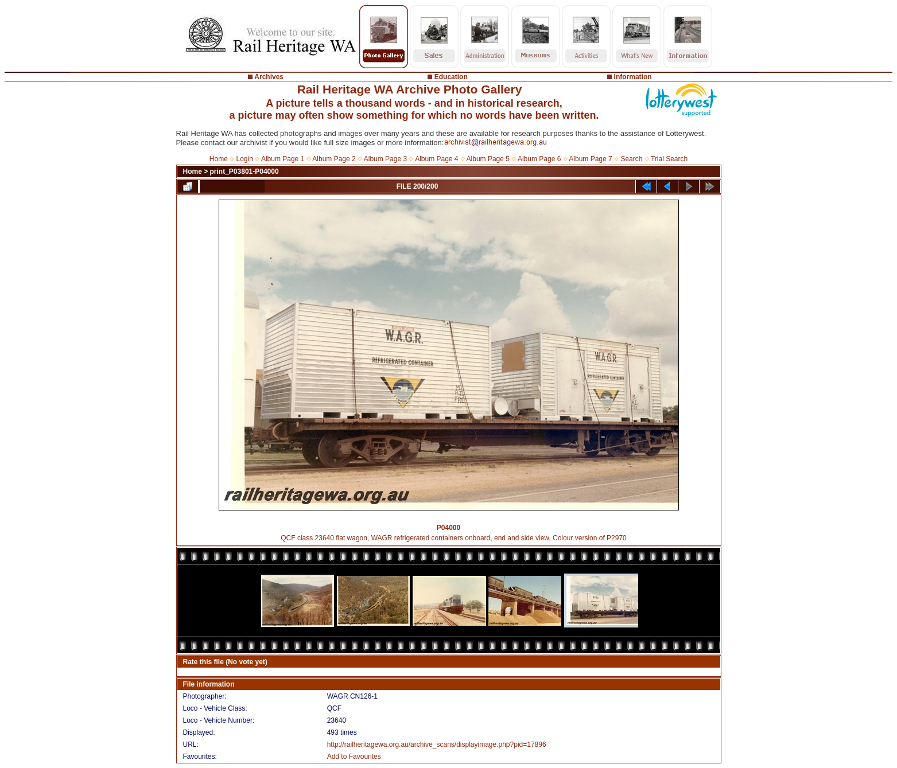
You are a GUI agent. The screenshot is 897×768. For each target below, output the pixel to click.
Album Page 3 (385, 159)
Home (218, 159)
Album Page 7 (590, 159)
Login (244, 159)
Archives (269, 77)
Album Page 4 (436, 159)
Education (451, 77)
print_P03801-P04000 (244, 171)
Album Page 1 (282, 159)
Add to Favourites (354, 757)
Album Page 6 (539, 159)
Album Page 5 (488, 159)
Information (633, 77)
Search (631, 159)
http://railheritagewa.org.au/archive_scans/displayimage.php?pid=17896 (436, 744)
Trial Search (669, 159)
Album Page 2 (333, 159)
